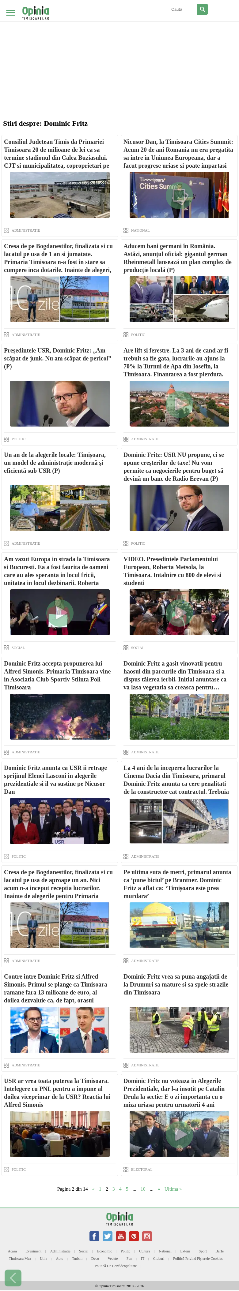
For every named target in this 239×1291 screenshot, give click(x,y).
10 (143, 1189)
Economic (104, 1251)
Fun (129, 1258)
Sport (203, 1251)
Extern (185, 1251)
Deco (95, 1258)
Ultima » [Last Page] (173, 1189)
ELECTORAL (142, 1169)
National (165, 1251)
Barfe (219, 1251)
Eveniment (33, 1251)
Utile (43, 1258)
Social (83, 1251)
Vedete (113, 1258)
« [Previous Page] (93, 1189)
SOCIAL (18, 648)
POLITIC (138, 335)
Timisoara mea (20, 1258)
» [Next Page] (159, 1189)
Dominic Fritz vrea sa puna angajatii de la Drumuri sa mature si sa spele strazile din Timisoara (175, 984)
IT (142, 1258)
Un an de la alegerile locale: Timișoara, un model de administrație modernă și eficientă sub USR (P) (55, 462)
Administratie (60, 1251)
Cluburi (159, 1258)
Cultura (144, 1251)
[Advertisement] (119, 46)
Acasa (12, 1251)
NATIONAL (140, 230)
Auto (59, 1258)
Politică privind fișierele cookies (198, 1258)
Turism (77, 1258)
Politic (125, 1251)
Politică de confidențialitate (116, 1266)
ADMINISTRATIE (26, 230)
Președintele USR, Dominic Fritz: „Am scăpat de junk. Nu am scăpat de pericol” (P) (57, 358)
